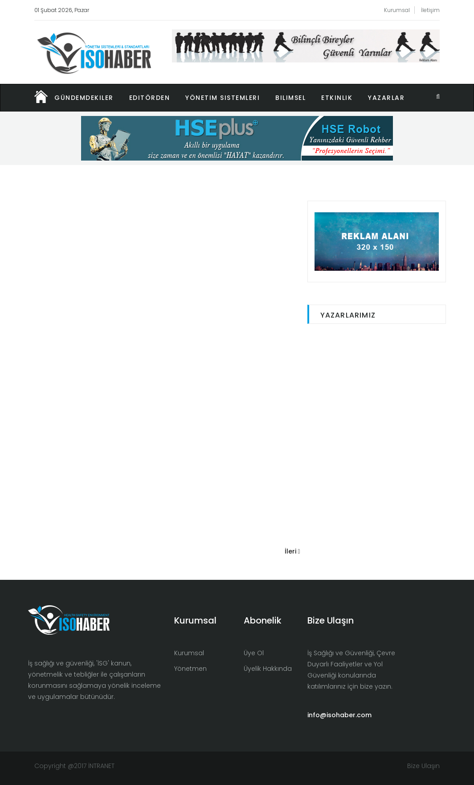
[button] (91, 97)
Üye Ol (254, 653)
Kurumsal (397, 10)
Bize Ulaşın (423, 765)
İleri (292, 551)
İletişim (430, 10)
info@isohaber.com (339, 715)
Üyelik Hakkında (268, 668)
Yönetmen (190, 668)
